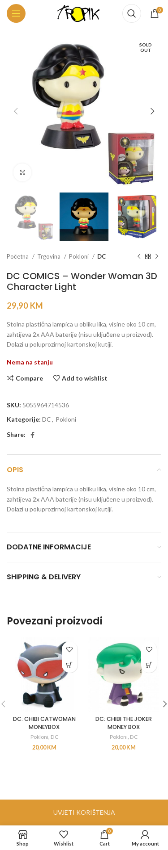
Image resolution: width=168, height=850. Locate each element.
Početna (18, 256)
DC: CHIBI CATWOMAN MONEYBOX (44, 723)
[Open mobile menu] (16, 13)
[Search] (132, 13)
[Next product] (156, 256)
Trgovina (49, 256)
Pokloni (79, 256)
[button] (70, 665)
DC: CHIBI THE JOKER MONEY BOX (123, 723)
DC (101, 256)
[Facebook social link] (32, 435)
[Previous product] (138, 256)
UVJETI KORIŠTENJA (84, 812)
